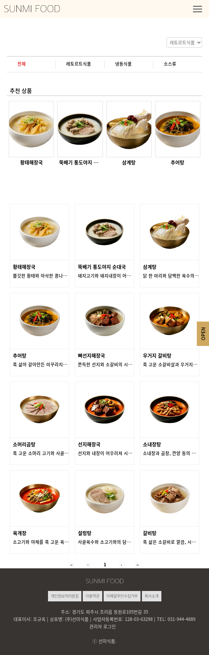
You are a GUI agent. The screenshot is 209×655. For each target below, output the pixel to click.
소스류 (170, 63)
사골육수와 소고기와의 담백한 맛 (109, 541)
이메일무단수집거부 (122, 596)
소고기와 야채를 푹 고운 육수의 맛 (45, 541)
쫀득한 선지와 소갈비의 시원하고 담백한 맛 (119, 364)
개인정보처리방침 (65, 596)
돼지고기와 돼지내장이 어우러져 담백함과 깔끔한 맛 (127, 275)
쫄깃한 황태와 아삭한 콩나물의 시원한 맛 (52, 275)
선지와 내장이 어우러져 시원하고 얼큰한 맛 (119, 453)
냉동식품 (123, 63)
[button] (71, 564)
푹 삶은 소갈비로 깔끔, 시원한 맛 (174, 541)
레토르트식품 (78, 63)
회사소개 (152, 596)
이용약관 (92, 596)
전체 (21, 63)
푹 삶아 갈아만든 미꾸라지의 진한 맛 (47, 364)
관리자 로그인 (102, 626)
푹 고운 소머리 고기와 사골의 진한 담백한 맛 (55, 453)
